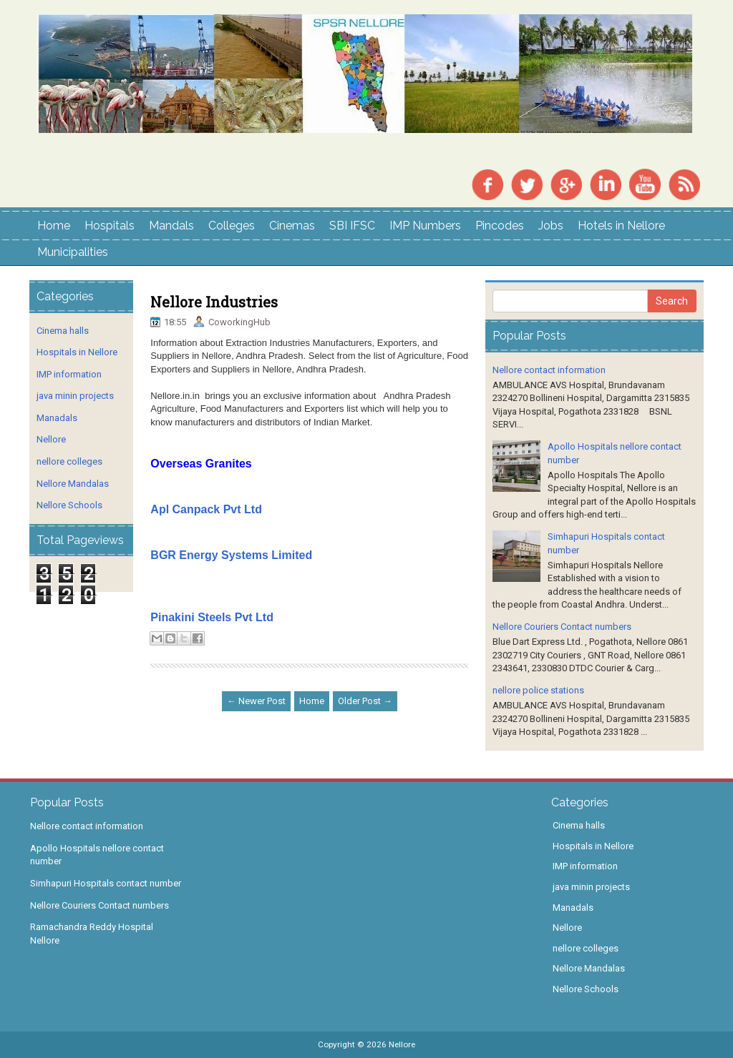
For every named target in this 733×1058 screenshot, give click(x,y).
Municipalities (72, 252)
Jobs (550, 225)
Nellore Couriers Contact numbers (561, 626)
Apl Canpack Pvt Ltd (206, 509)
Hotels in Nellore (621, 225)
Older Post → (365, 701)
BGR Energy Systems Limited (231, 555)
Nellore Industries (214, 301)
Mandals (171, 225)
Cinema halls (63, 330)
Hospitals (109, 225)
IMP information (69, 374)
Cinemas (292, 225)
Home (53, 225)
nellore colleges (69, 461)
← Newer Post (256, 701)
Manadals (57, 417)
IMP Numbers (425, 225)
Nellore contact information (549, 370)
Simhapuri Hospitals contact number (105, 883)
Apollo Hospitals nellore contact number (97, 855)
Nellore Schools (69, 505)
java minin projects (75, 395)
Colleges (231, 225)
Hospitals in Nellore (77, 352)
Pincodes (499, 225)
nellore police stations (538, 690)
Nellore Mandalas (73, 483)
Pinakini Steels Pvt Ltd (211, 617)
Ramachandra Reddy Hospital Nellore (91, 933)
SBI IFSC (352, 225)
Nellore (51, 439)
